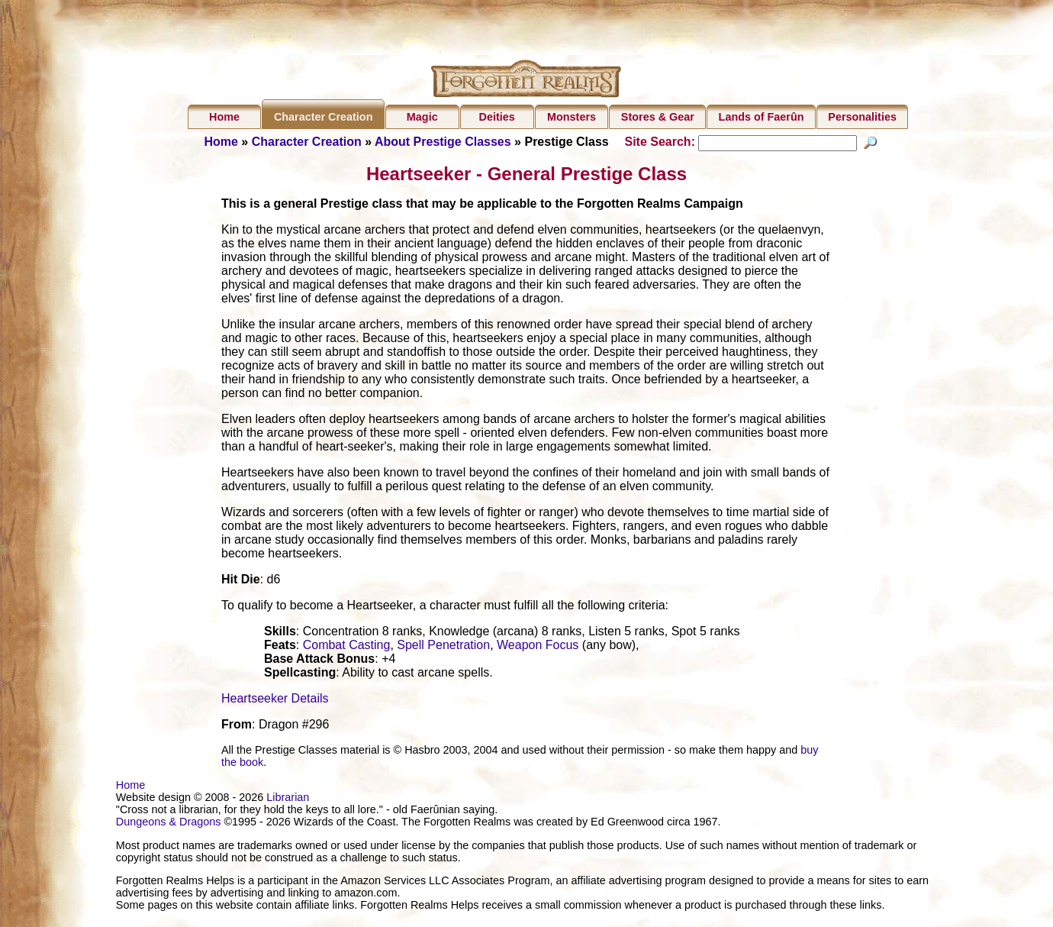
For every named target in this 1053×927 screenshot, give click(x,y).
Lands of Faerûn (761, 117)
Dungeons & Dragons (168, 838)
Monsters (571, 117)
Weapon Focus (537, 660)
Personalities (862, 117)
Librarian (287, 813)
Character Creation (323, 117)
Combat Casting (347, 660)
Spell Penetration (443, 660)
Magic (422, 117)
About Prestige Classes (443, 141)
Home (224, 117)
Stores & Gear (657, 117)
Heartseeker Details (275, 714)
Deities (497, 117)
